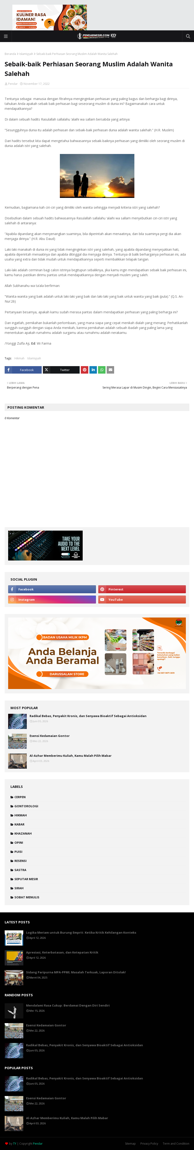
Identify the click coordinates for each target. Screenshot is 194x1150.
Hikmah (19, 358)
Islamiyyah (26, 54)
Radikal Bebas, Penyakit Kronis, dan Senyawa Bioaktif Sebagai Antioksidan (88, 716)
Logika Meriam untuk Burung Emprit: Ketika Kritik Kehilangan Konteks (81, 932)
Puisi (18, 852)
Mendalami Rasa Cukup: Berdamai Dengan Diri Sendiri (68, 1005)
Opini (18, 842)
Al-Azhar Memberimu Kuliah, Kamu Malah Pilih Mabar (71, 756)
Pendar (13, 84)
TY (14, 1144)
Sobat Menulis (26, 897)
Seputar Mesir (26, 879)
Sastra (20, 870)
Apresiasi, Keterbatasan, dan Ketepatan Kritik (62, 952)
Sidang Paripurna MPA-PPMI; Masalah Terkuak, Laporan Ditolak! (76, 972)
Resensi (20, 861)
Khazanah (23, 833)
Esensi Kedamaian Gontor (50, 736)
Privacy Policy (149, 1144)
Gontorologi (26, 806)
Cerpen (20, 797)
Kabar (19, 824)
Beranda (10, 54)
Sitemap (130, 1144)
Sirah (19, 888)
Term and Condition (176, 1144)
